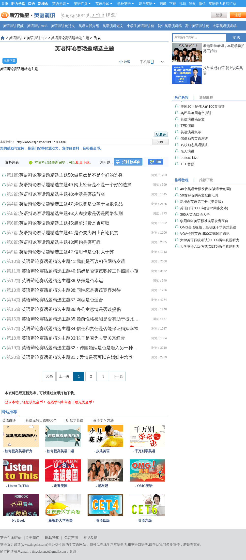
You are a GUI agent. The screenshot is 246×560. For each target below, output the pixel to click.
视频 (182, 4)
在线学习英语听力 (113, 544)
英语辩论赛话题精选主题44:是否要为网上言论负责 (68, 232)
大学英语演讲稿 (225, 26)
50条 (49, 376)
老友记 (103, 486)
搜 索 (236, 37)
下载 (172, 4)
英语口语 (138, 544)
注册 (237, 15)
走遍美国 (60, 486)
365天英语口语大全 (195, 214)
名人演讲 (187, 151)
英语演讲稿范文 (63, 26)
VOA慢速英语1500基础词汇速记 (205, 234)
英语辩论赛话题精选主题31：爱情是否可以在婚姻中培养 (77, 357)
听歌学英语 (74, 420)
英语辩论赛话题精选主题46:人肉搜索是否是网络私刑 (71, 213)
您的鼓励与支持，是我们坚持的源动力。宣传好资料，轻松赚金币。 (51, 148)
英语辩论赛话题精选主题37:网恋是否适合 (62, 299)
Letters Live (189, 158)
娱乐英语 (147, 4)
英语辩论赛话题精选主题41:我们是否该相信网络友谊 (73, 261)
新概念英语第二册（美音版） (202, 202)
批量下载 (9, 60)
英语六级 (145, 520)
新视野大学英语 (60, 520)
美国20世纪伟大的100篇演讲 (203, 106)
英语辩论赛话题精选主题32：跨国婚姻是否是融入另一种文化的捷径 (81, 347)
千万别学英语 (145, 451)
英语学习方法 (103, 420)
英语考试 (103, 4)
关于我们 (32, 538)
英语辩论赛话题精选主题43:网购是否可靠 (60, 242)
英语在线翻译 (10, 538)
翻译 (162, 4)
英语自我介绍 (88, 26)
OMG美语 (145, 486)
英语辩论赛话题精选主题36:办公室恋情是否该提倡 (71, 309)
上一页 (64, 376)
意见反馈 (90, 538)
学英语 (74, 544)
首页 (4, 4)
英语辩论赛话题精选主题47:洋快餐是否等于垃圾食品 (71, 203)
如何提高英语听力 (18, 451)
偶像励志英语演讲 (194, 138)
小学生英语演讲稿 (140, 26)
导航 (192, 4)
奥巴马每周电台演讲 (196, 113)
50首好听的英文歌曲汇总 (199, 195)
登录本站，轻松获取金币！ (25, 402)
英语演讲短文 (113, 26)
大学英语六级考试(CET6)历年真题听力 (209, 246)
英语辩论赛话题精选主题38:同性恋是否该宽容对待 (71, 290)
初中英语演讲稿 (170, 26)
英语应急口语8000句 (41, 420)
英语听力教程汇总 (222, 4)
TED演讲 (187, 126)
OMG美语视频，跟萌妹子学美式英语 (208, 227)
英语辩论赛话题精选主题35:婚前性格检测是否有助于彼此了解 (81, 319)
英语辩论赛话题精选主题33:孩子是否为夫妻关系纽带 (73, 338)
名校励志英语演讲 (194, 145)
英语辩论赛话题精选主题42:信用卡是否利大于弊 (66, 251)
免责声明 (71, 538)
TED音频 (187, 164)
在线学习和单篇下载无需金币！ (71, 402)
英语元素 (60, 4)
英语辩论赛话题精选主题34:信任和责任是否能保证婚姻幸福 (80, 328)
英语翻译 (9, 420)
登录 (219, 15)
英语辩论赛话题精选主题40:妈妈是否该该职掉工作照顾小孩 (80, 271)
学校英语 (125, 4)
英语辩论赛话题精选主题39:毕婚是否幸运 (62, 280)
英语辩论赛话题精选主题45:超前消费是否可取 (64, 223)
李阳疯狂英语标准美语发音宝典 (204, 221)
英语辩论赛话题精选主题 (70, 38)
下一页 (118, 376)
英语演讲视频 (13, 26)
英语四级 (103, 520)
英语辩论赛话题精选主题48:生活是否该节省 (62, 194)
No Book (18, 520)
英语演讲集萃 (191, 132)
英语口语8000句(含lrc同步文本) (204, 208)
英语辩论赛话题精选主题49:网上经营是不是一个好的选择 (75, 184)
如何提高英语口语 (60, 451)
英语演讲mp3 (37, 26)
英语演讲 (16, 38)
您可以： (107, 162)
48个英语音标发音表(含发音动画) (205, 189)
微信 (202, 4)
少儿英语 (103, 451)
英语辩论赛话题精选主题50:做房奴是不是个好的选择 (71, 175)
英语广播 (82, 4)
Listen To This (18, 486)
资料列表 (12, 162)
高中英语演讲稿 (197, 26)
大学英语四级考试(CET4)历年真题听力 (209, 240)
